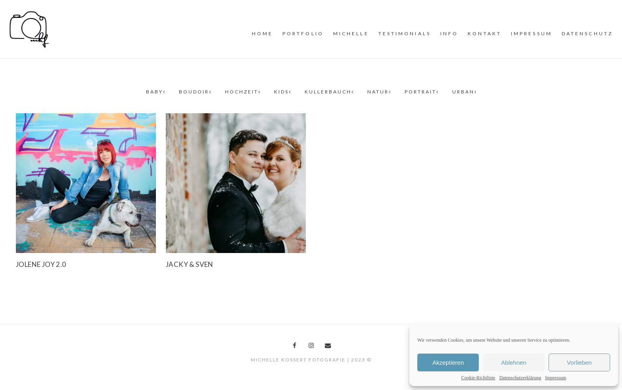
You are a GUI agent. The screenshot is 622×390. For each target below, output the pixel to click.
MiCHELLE (351, 33)
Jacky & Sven (189, 264)
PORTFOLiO (303, 33)
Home (262, 33)
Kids (282, 92)
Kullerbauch (329, 92)
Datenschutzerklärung (520, 377)
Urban (464, 92)
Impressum (555, 377)
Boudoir (195, 92)
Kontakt (484, 33)
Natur (378, 92)
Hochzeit (242, 92)
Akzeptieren (448, 362)
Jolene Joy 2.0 (41, 264)
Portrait (421, 92)
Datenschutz (587, 33)
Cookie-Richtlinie (478, 377)
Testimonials (404, 33)
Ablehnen (513, 362)
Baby (155, 92)
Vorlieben (579, 362)
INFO (449, 33)
